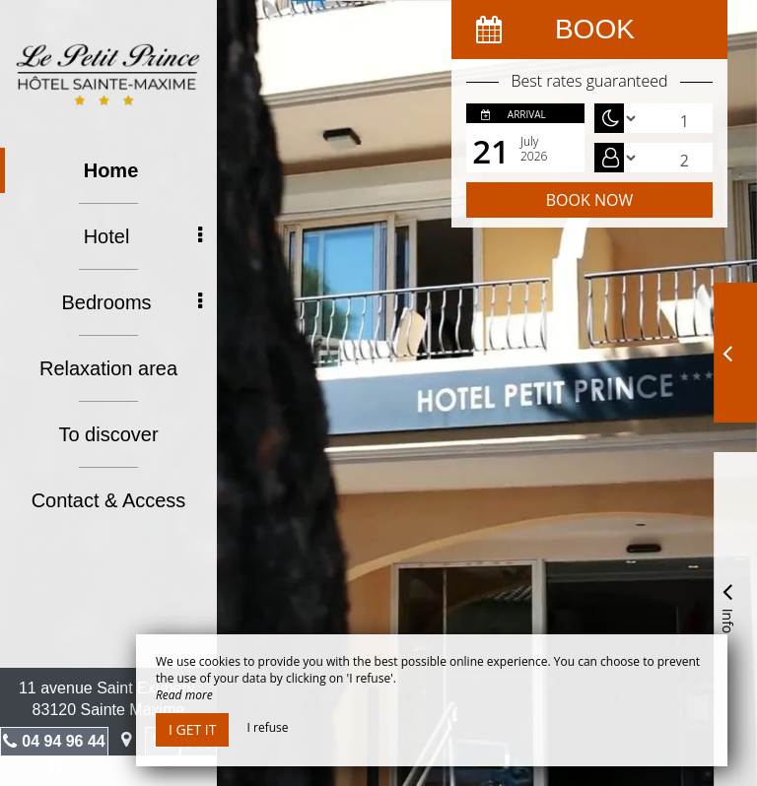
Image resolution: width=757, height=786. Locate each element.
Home (111, 170)
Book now (589, 200)
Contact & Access (109, 500)
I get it (192, 729)
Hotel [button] (143, 236)
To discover (108, 434)
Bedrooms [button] (131, 302)
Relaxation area (108, 368)
